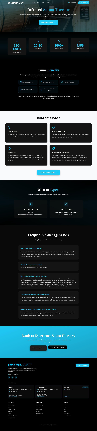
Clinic (38, 2)
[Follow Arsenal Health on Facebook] (12, 377)
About (33, 2)
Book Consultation (38, 348)
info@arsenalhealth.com (14, 374)
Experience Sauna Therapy (48, 172)
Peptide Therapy (11, 405)
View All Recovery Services (57, 347)
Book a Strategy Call (83, 2)
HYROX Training (39, 413)
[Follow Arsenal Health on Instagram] (9, 377)
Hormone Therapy (11, 409)
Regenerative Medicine (12, 415)
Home (65, 405)
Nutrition (9, 413)
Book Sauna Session (48, 22)
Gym (43, 2)
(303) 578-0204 (14, 391)
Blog (48, 2)
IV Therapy (10, 407)
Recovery (38, 411)
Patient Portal (15, 417)
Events (37, 415)
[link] (21, 391)
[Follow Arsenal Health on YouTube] (16, 377)
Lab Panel (10, 411)
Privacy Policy (66, 413)
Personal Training (39, 405)
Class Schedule (39, 409)
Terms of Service (67, 415)
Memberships (38, 407)
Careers (65, 411)
